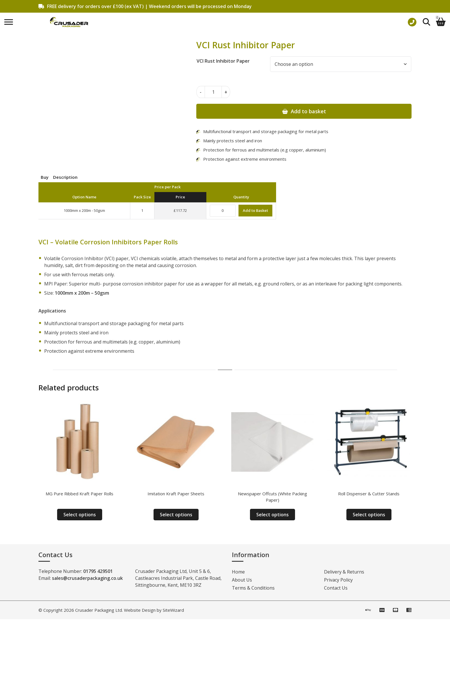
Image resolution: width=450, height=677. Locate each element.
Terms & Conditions (253, 588)
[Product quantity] (213, 92)
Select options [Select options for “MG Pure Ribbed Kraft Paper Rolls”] (79, 514)
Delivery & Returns (344, 572)
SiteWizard (173, 610)
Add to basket (308, 111)
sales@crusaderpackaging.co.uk (87, 578)
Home (238, 572)
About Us (242, 580)
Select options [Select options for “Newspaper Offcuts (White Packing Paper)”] (272, 514)
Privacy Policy (338, 580)
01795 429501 (98, 571)
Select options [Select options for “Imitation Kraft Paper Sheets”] (176, 514)
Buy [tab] (45, 177)
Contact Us (336, 588)
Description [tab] (65, 177)
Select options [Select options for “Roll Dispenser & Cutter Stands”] (369, 514)
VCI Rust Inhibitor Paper (223, 61)
